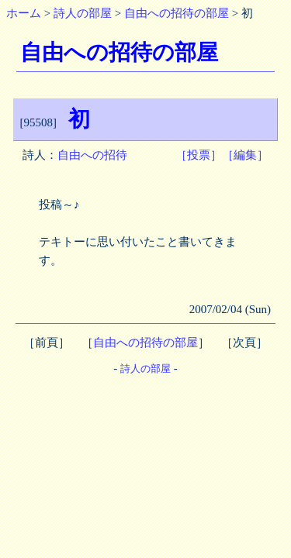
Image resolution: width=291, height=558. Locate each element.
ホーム (23, 13)
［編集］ (245, 155)
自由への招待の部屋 (176, 13)
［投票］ (198, 155)
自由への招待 (92, 155)
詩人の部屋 (83, 13)
